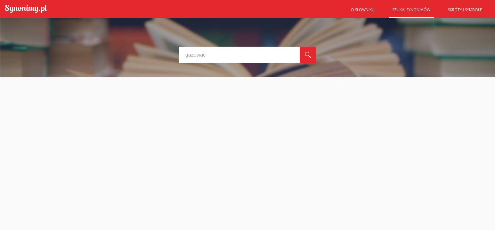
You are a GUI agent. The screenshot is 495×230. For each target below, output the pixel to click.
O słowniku (363, 9)
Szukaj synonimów (411, 9)
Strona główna (332, 11)
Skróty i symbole (465, 9)
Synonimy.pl (26, 9)
